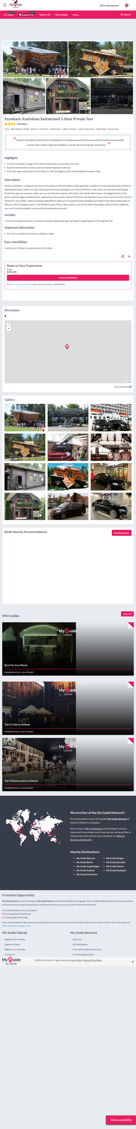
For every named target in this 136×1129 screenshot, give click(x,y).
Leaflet (128, 382)
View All (127, 614)
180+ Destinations (94, 828)
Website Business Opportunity (16, 926)
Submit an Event (12, 944)
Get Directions (122, 386)
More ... (76, 14)
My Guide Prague (115, 858)
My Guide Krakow (85, 870)
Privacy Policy (76, 960)
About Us (77, 939)
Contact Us (10, 954)
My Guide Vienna (115, 866)
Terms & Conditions (92, 960)
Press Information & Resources (87, 949)
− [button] (9, 329)
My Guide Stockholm (87, 874)
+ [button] (9, 324)
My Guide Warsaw (85, 858)
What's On (44, 14)
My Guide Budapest (116, 870)
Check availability (68, 277)
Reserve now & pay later (19, 284)
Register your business (15, 939)
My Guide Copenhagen (88, 866)
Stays (9, 14)
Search (126, 14)
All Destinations (80, 944)
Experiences (26, 14)
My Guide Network (117, 818)
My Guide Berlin (84, 862)
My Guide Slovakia (115, 862)
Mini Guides (61, 14)
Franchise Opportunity (83, 954)
